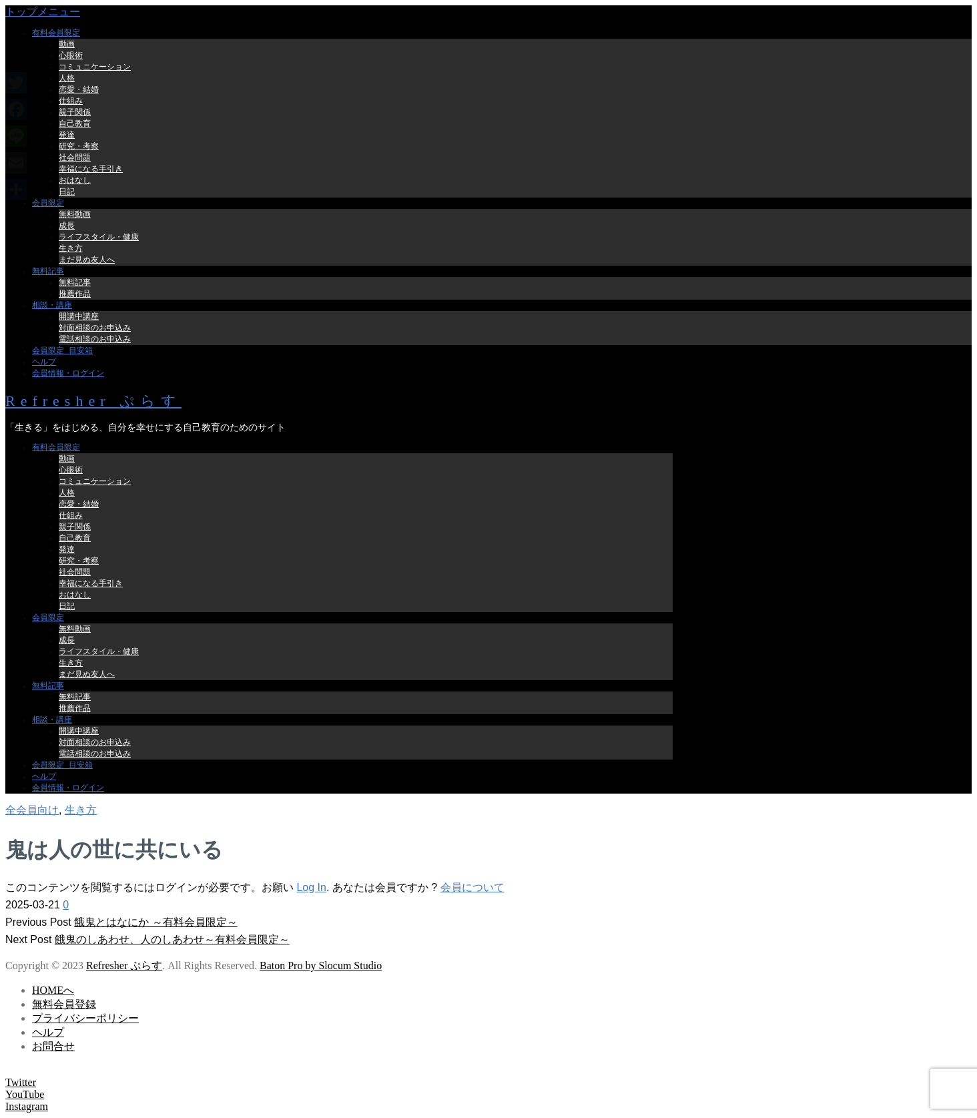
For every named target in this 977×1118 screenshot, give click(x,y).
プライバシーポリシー (85, 1018)
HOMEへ (53, 990)
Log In (311, 887)
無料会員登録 (64, 1004)
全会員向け (32, 810)
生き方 (81, 810)
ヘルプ (48, 1032)
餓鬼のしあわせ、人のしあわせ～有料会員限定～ (172, 939)
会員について (472, 887)
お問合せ (53, 1046)
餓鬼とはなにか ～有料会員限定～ (155, 922)
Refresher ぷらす (93, 400)
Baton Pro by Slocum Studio (321, 965)
